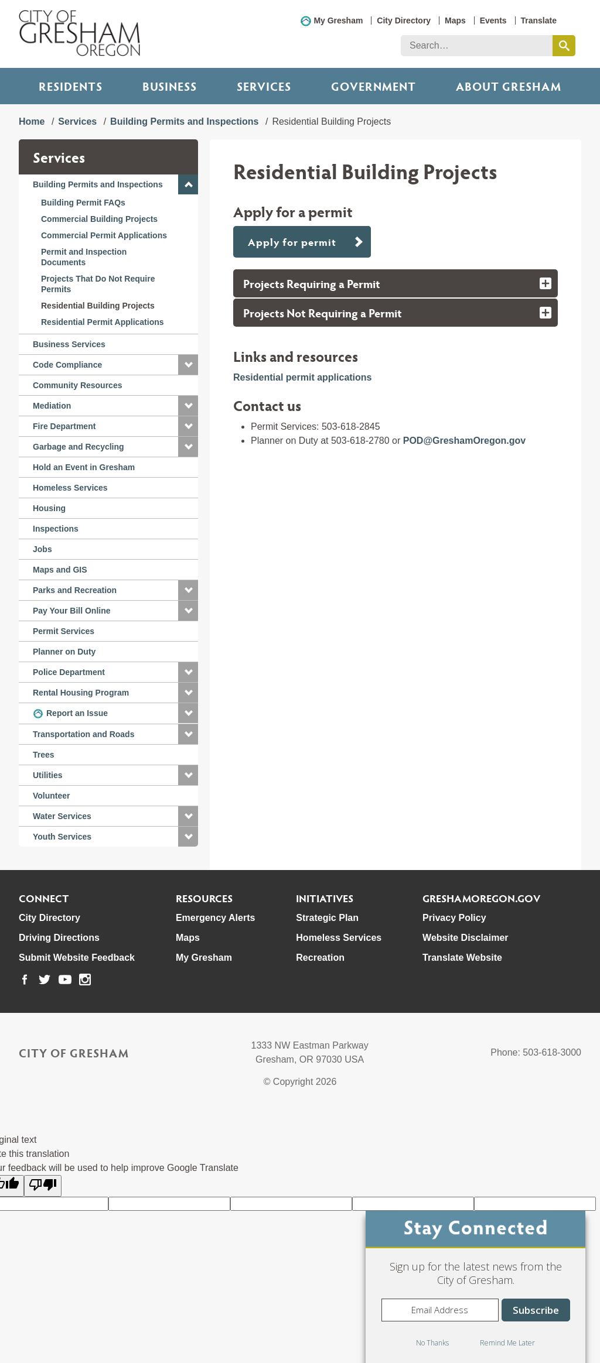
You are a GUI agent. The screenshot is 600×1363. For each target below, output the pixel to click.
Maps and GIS (60, 569)
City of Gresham (74, 1052)
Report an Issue (77, 713)
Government (373, 86)
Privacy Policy (454, 918)
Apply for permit (292, 241)
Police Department (69, 672)
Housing (49, 508)
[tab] (395, 283)
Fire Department (64, 426)
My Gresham (338, 20)
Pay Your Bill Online (72, 610)
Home (32, 121)
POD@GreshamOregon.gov (464, 441)
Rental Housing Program (81, 692)
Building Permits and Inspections (184, 121)
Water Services (62, 816)
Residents (71, 86)
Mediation (52, 405)
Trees (43, 754)
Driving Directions (59, 938)
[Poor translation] (43, 1186)
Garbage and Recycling (78, 446)
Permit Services (63, 631)
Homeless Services (70, 487)
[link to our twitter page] (44, 979)
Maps (455, 20)
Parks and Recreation (75, 590)
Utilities (48, 775)
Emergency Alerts (215, 918)
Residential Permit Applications (102, 322)
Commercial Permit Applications (104, 235)
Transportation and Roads (83, 734)
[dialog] (475, 1287)
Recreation (320, 958)
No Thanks (432, 1343)
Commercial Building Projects (99, 219)
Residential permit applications (302, 377)
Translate (539, 20)
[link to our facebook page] (24, 979)
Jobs (42, 549)
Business (169, 86)
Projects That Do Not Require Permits (98, 284)
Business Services (69, 344)
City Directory (404, 20)
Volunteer (51, 795)
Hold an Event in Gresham (84, 467)
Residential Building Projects (98, 305)
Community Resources (77, 385)
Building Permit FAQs (83, 202)
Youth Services (62, 836)
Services (264, 86)
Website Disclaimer (465, 938)
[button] (188, 184)
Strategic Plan (327, 918)
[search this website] (564, 45)
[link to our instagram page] (85, 979)
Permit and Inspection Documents (84, 257)
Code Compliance (67, 364)
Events (493, 20)
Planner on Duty (64, 651)
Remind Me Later (507, 1343)
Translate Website (462, 958)
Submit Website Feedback (77, 958)
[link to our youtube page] (65, 979)
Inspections (56, 528)
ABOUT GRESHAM (508, 86)
